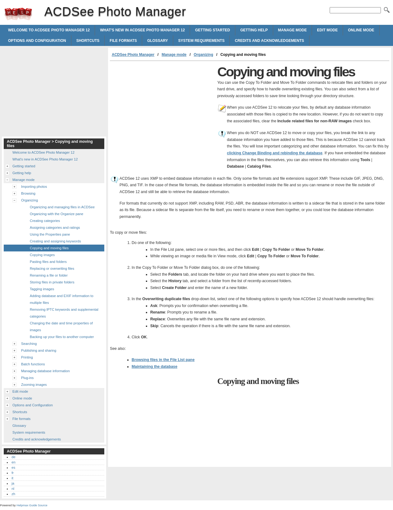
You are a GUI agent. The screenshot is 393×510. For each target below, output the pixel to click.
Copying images (42, 255)
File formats (123, 40)
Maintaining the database (154, 366)
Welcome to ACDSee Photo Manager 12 (49, 30)
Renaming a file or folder (49, 275)
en (13, 462)
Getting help (254, 30)
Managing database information (45, 371)
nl (12, 488)
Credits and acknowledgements (269, 40)
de (13, 457)
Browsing (28, 193)
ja (12, 483)
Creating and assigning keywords (55, 241)
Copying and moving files (49, 248)
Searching (29, 343)
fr (12, 473)
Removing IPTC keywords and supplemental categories (64, 313)
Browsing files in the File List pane (163, 360)
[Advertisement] (162, 107)
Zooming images (34, 384)
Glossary (157, 40)
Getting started (212, 30)
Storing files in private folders (52, 282)
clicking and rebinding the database (275, 153)
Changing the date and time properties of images (61, 326)
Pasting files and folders (48, 262)
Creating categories (45, 221)
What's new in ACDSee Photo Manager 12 (142, 30)
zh (13, 494)
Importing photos (34, 186)
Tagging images (42, 289)
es (13, 467)
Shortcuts (88, 40)
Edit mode (327, 30)
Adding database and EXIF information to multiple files (61, 299)
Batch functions (33, 364)
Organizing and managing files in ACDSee (62, 207)
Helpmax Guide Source (31, 505)
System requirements (201, 40)
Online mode (361, 30)
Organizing (203, 54)
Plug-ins (27, 378)
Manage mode (292, 30)
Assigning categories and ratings (55, 227)
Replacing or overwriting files (52, 268)
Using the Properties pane (50, 234)
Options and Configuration (37, 40)
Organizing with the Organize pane (56, 214)
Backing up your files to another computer (62, 337)
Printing (27, 357)
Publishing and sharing (38, 350)
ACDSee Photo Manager (18, 14)
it (12, 478)
